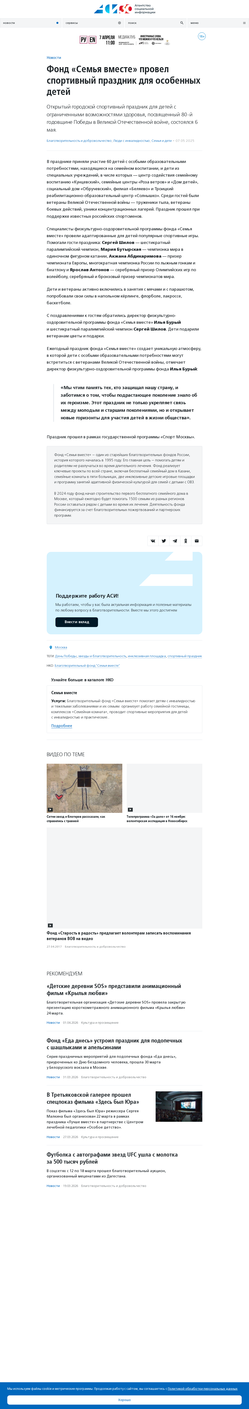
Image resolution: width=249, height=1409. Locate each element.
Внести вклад (76, 622)
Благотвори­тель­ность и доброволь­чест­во (79, 141)
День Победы (66, 656)
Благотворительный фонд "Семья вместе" (87, 666)
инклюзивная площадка (147, 656)
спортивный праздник (185, 656)
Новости (54, 57)
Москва (61, 647)
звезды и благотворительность (102, 656)
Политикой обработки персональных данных (203, 1389)
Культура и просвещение (99, 1022)
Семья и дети (161, 141)
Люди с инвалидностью (131, 141)
